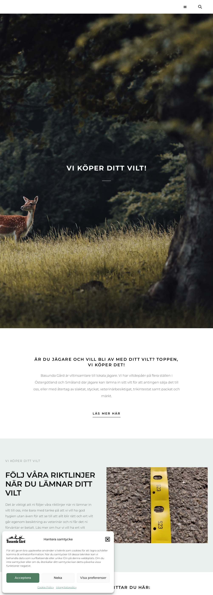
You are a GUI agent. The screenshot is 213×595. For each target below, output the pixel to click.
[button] (107, 539)
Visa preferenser (93, 578)
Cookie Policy (45, 587)
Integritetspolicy (66, 587)
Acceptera (23, 578)
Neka (58, 578)
